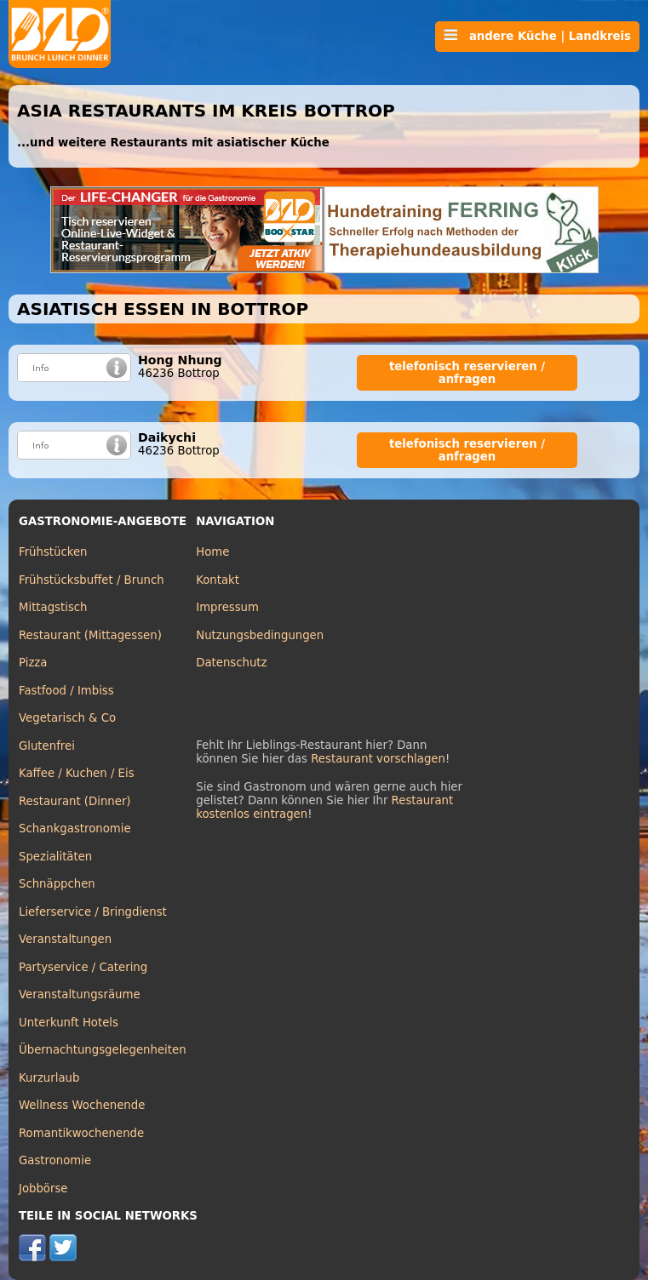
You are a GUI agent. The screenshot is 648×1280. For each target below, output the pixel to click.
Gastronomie (55, 1160)
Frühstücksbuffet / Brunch (91, 580)
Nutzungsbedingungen (260, 635)
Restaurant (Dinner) (75, 801)
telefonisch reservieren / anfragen (467, 373)
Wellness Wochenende (82, 1105)
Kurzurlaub (49, 1077)
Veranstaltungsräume (79, 994)
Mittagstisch (53, 607)
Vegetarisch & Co (67, 717)
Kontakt (217, 580)
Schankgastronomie (75, 828)
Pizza (33, 662)
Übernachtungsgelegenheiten (102, 1049)
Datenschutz (231, 662)
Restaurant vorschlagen (378, 758)
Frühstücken (53, 552)
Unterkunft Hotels (68, 1022)
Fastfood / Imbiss (66, 690)
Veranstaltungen (65, 939)
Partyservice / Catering (83, 967)
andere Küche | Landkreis (537, 36)
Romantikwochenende (81, 1133)
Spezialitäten (55, 856)
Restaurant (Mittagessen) (90, 635)
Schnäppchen (57, 883)
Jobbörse (43, 1188)
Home (212, 552)
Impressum (227, 607)
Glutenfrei (47, 746)
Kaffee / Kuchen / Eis (77, 773)
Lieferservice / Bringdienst (93, 912)
